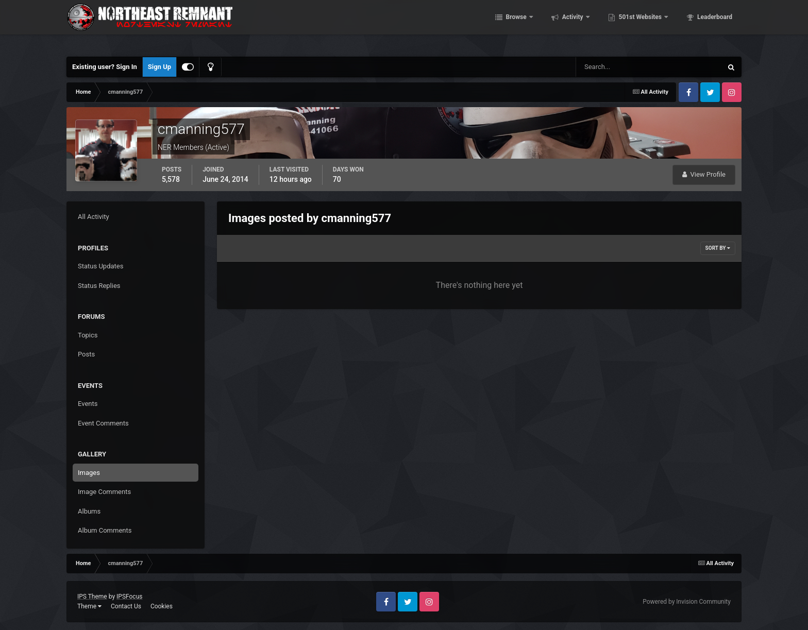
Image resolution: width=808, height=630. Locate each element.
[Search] (617, 67)
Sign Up (159, 67)
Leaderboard (714, 25)
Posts (86, 354)
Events (87, 403)
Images (89, 472)
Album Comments (104, 530)
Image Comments (104, 492)
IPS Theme (92, 596)
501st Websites (640, 25)
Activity (573, 25)
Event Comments (103, 423)
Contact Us (126, 606)
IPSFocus (129, 596)
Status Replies (99, 286)
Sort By (717, 248)
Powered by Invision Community (687, 601)
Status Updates (100, 266)
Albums (89, 511)
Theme (89, 606)
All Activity (93, 216)
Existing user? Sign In (104, 67)
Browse (516, 25)
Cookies (161, 606)
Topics (88, 335)
